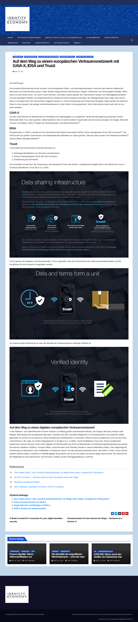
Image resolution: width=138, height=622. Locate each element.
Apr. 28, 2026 (58, 560)
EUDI (33, 551)
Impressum (13, 43)
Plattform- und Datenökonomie (48, 56)
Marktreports (42, 43)
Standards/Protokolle (67, 56)
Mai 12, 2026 (16, 560)
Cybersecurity (17, 56)
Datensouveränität (31, 56)
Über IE (77, 43)
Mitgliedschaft (61, 43)
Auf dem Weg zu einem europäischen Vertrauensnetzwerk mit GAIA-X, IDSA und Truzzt (66, 63)
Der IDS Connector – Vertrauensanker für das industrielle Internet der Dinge (46, 477)
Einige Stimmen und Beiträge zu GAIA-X (32, 505)
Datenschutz (25, 551)
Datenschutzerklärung (29, 38)
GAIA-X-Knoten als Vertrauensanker (30, 508)
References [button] (17, 466)
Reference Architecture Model (26, 482)
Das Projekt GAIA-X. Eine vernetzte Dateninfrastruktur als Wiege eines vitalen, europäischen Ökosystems (59, 473)
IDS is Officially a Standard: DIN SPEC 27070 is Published (39, 487)
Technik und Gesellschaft (85, 56)
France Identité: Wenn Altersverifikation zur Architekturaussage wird (23, 557)
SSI (95, 551)
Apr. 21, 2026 (100, 560)
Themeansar (40, 614)
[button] (132, 40)
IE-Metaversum (111, 38)
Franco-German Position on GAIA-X (30, 502)
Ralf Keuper (28, 560)
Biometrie (55, 551)
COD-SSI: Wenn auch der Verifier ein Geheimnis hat (108, 555)
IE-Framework (93, 38)
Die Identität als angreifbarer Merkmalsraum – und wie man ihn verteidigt (68, 557)
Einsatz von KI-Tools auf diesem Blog (63, 38)
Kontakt (26, 43)
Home (10, 38)
